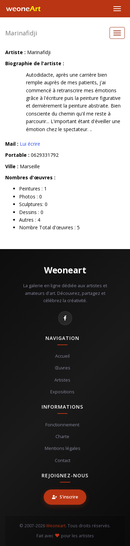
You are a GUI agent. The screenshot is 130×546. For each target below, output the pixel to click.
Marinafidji (21, 33)
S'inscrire (65, 497)
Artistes (62, 380)
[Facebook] (65, 318)
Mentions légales (62, 448)
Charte (62, 437)
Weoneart (65, 270)
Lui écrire (30, 143)
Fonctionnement (62, 425)
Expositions (62, 392)
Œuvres (62, 368)
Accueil (62, 356)
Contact (62, 460)
